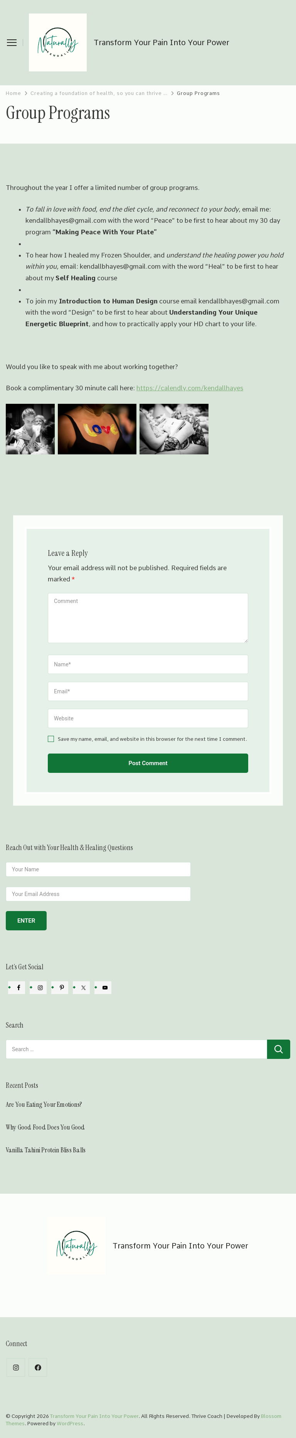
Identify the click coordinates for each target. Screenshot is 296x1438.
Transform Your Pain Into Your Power (161, 42)
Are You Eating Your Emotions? (44, 1104)
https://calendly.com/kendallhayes (189, 388)
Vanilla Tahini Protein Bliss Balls (46, 1150)
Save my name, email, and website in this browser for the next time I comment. (152, 739)
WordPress (70, 1423)
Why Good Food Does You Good (46, 1127)
